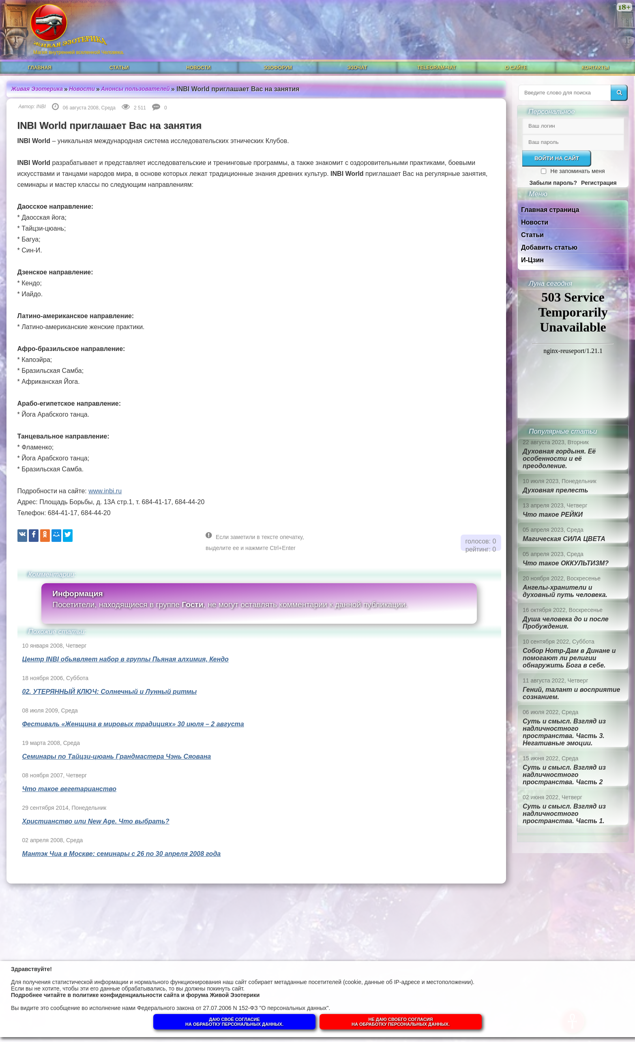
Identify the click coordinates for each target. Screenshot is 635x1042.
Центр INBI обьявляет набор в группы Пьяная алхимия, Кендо (125, 659)
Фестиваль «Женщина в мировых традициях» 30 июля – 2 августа (133, 724)
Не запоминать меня (577, 171)
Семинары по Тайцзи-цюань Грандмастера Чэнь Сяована (116, 756)
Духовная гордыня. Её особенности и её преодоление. (559, 458)
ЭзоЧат (357, 68)
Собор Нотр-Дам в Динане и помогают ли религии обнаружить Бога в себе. (569, 658)
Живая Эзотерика (37, 89)
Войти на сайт (556, 158)
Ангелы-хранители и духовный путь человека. (565, 591)
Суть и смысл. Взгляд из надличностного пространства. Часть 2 (564, 774)
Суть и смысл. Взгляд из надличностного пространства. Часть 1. (564, 813)
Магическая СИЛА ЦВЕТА (564, 538)
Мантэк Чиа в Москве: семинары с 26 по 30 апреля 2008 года (121, 853)
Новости (198, 68)
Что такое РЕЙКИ (553, 514)
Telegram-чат (436, 68)
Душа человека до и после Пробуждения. (566, 623)
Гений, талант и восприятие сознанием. (571, 693)
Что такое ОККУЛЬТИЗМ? (566, 563)
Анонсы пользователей (135, 89)
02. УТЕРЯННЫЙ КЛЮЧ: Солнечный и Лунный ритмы (109, 691)
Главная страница (550, 209)
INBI (41, 106)
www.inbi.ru (105, 491)
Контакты (595, 68)
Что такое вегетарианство (69, 788)
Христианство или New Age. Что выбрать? (95, 821)
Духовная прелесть (555, 490)
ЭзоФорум (278, 68)
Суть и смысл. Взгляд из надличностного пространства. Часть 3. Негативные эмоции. (564, 732)
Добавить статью (549, 247)
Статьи (119, 68)
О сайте (516, 68)
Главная (39, 68)
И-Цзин (532, 260)
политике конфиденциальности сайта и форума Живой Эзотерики (166, 995)
